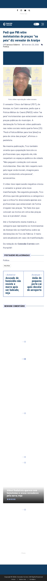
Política (6, 47)
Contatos (32, 579)
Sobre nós (22, 579)
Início (13, 579)
